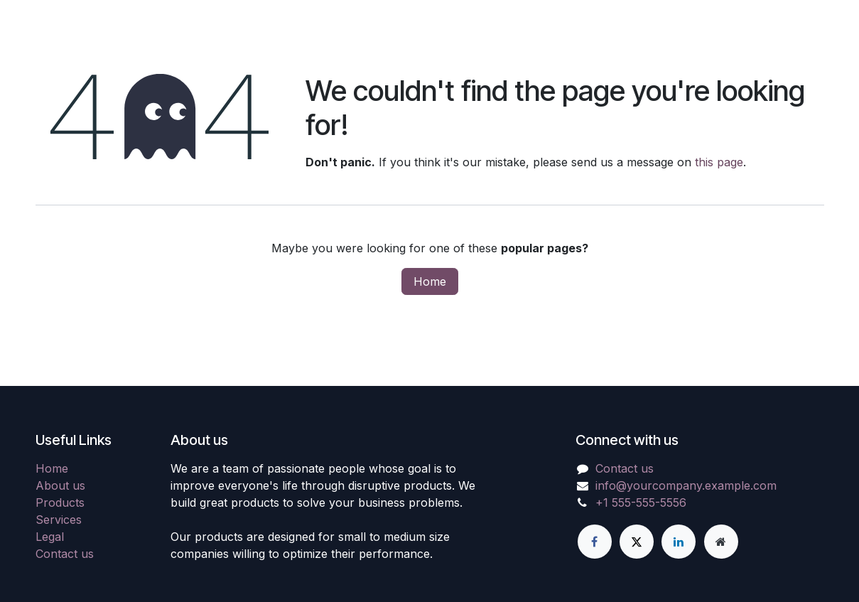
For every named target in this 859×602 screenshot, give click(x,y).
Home (430, 281)
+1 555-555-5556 (640, 502)
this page (719, 162)
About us (60, 485)
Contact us (65, 554)
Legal (50, 537)
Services (59, 519)
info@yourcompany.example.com (686, 485)
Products (60, 502)
